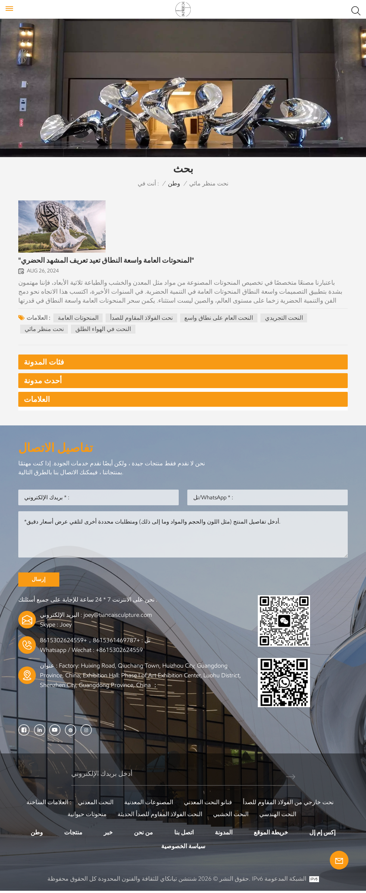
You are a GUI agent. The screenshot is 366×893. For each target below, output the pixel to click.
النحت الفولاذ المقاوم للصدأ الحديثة (160, 815)
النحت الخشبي (230, 815)
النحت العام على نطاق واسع (219, 318)
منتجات (73, 834)
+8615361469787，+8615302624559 (90, 642)
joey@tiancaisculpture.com (118, 617)
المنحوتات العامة (78, 318)
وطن (174, 183)
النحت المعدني (95, 804)
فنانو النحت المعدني (208, 804)
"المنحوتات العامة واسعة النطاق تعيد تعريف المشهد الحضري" (106, 262)
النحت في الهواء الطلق (103, 330)
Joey (66, 626)
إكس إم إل (322, 834)
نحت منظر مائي (44, 330)
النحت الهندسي (277, 815)
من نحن (143, 834)
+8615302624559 (119, 652)
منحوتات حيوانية (87, 815)
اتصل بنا (184, 834)
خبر (108, 834)
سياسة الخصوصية (183, 848)
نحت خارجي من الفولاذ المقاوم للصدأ (288, 804)
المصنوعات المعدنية (148, 804)
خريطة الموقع (271, 834)
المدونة (223, 834)
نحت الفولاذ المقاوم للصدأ (141, 318)
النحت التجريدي (284, 318)
